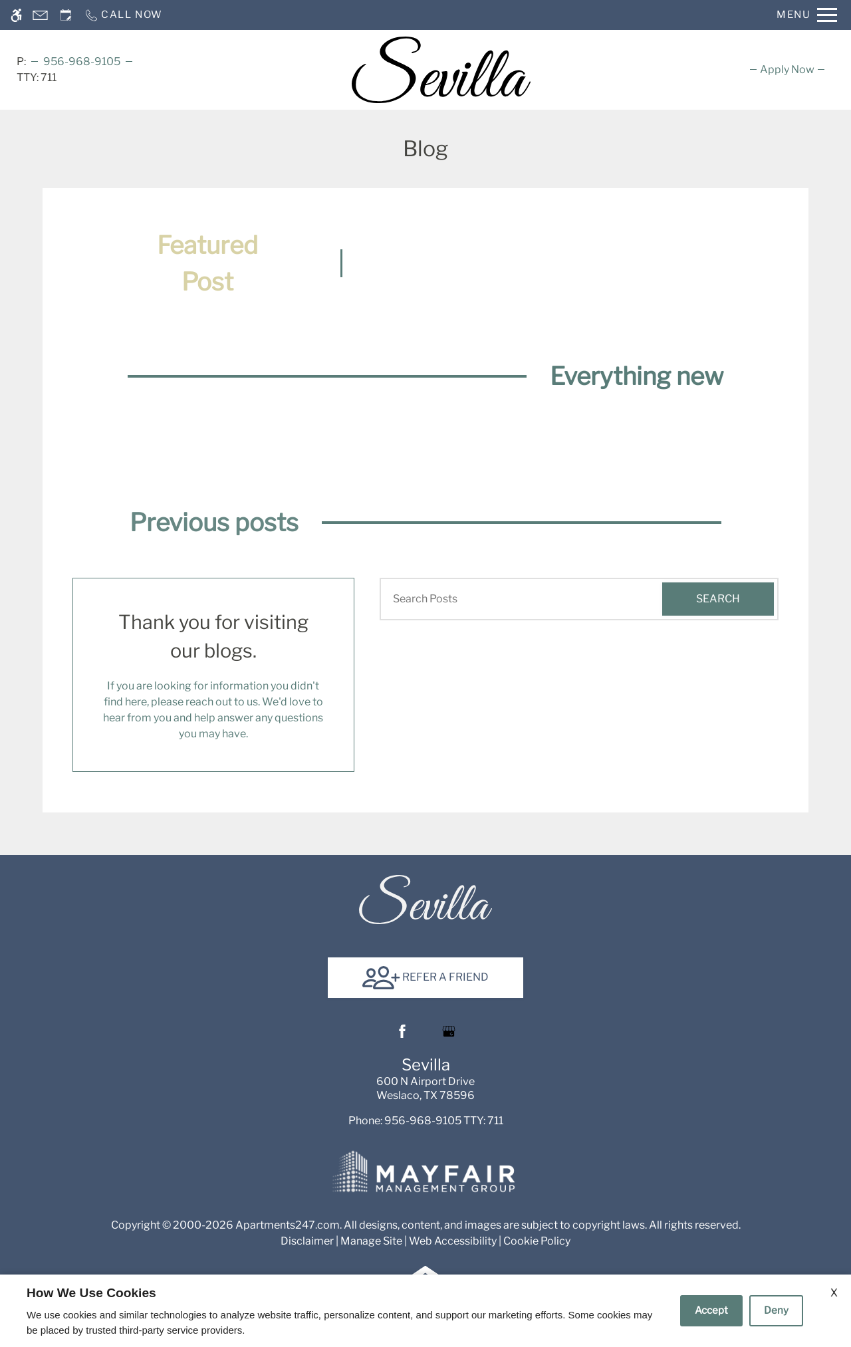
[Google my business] (448, 1031)
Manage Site (371, 1241)
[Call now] (123, 15)
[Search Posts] (511, 599)
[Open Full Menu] (807, 15)
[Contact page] (40, 15)
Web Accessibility (453, 1241)
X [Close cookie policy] (834, 1292)
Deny (776, 1310)
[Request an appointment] (66, 15)
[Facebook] (402, 1031)
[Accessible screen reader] (16, 15)
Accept (711, 1310)
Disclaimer (307, 1241)
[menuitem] (787, 69)
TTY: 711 (425, 1120)
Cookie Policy (536, 1241)
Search (718, 598)
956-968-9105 (81, 61)
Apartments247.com (287, 1225)
